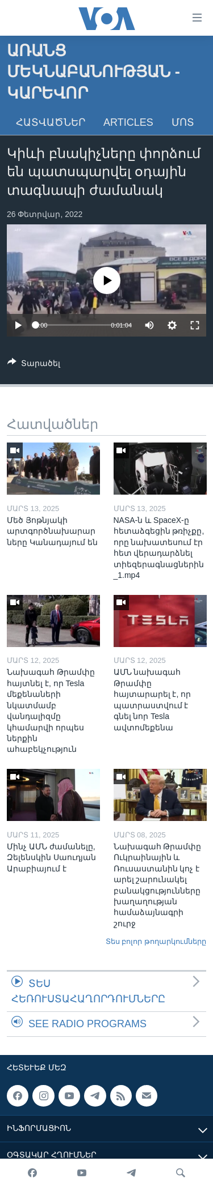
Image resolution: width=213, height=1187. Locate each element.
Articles (128, 122)
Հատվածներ (50, 122)
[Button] (33, 365)
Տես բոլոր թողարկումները (156, 941)
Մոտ (183, 122)
